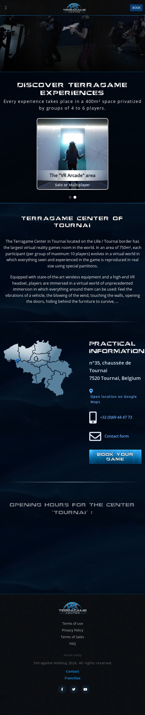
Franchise (72, 678)
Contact (72, 671)
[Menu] (6, 8)
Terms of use (72, 623)
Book (136, 8)
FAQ (72, 643)
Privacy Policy (72, 630)
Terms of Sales (72, 637)
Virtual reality (72, 655)
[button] (70, 197)
